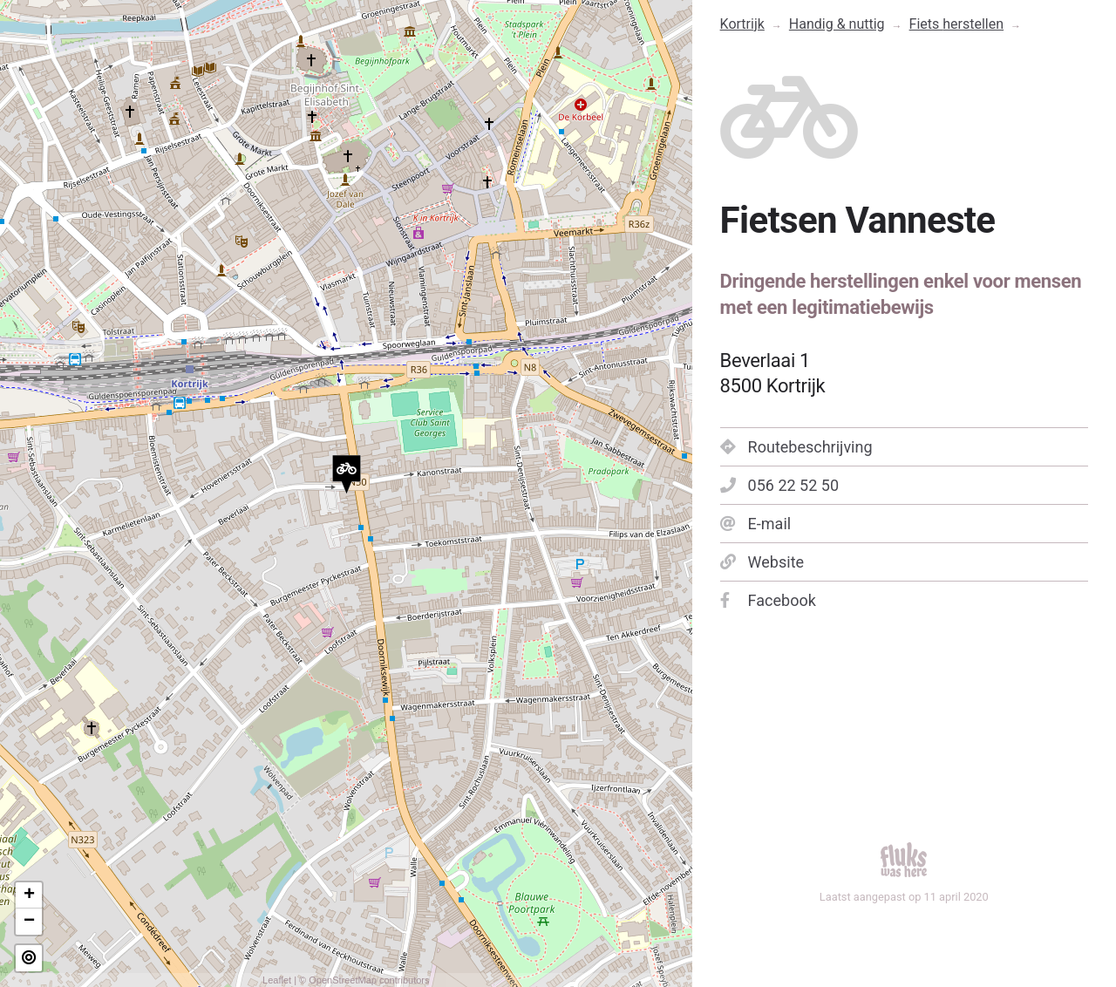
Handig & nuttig (837, 24)
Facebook (768, 600)
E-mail (756, 523)
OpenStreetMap (343, 980)
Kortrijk (742, 24)
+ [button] (29, 895)
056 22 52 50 (779, 485)
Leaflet (276, 980)
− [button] (29, 922)
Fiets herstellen (956, 24)
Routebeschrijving (796, 447)
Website (762, 562)
